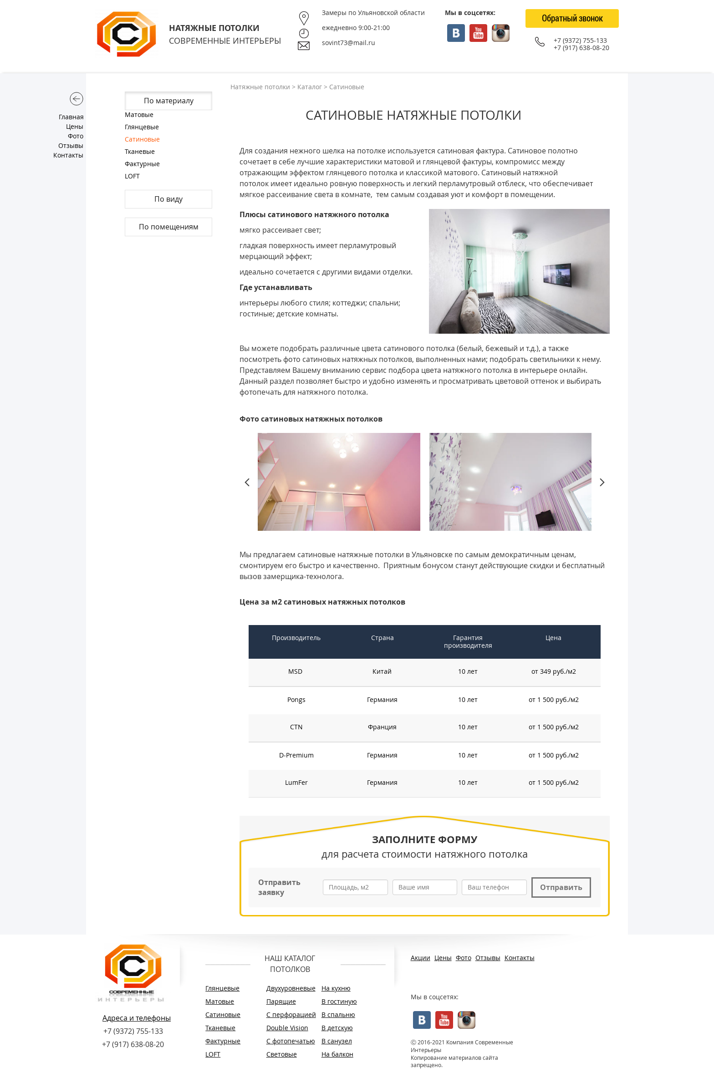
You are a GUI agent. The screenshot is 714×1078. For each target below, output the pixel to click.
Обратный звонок (572, 18)
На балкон (337, 1054)
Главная (71, 116)
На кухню (336, 988)
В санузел (336, 1041)
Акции (420, 957)
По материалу (169, 101)
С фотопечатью (289, 1041)
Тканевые (140, 151)
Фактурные (142, 163)
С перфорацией (289, 1014)
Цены (74, 126)
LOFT (132, 176)
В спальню (338, 1014)
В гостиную (339, 1001)
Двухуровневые (289, 988)
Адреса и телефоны (136, 1018)
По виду (168, 199)
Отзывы (70, 145)
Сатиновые (142, 139)
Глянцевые (142, 126)
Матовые (139, 114)
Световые (281, 1054)
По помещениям (169, 227)
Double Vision (287, 1027)
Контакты (68, 155)
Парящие (281, 1001)
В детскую (337, 1027)
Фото (75, 136)
